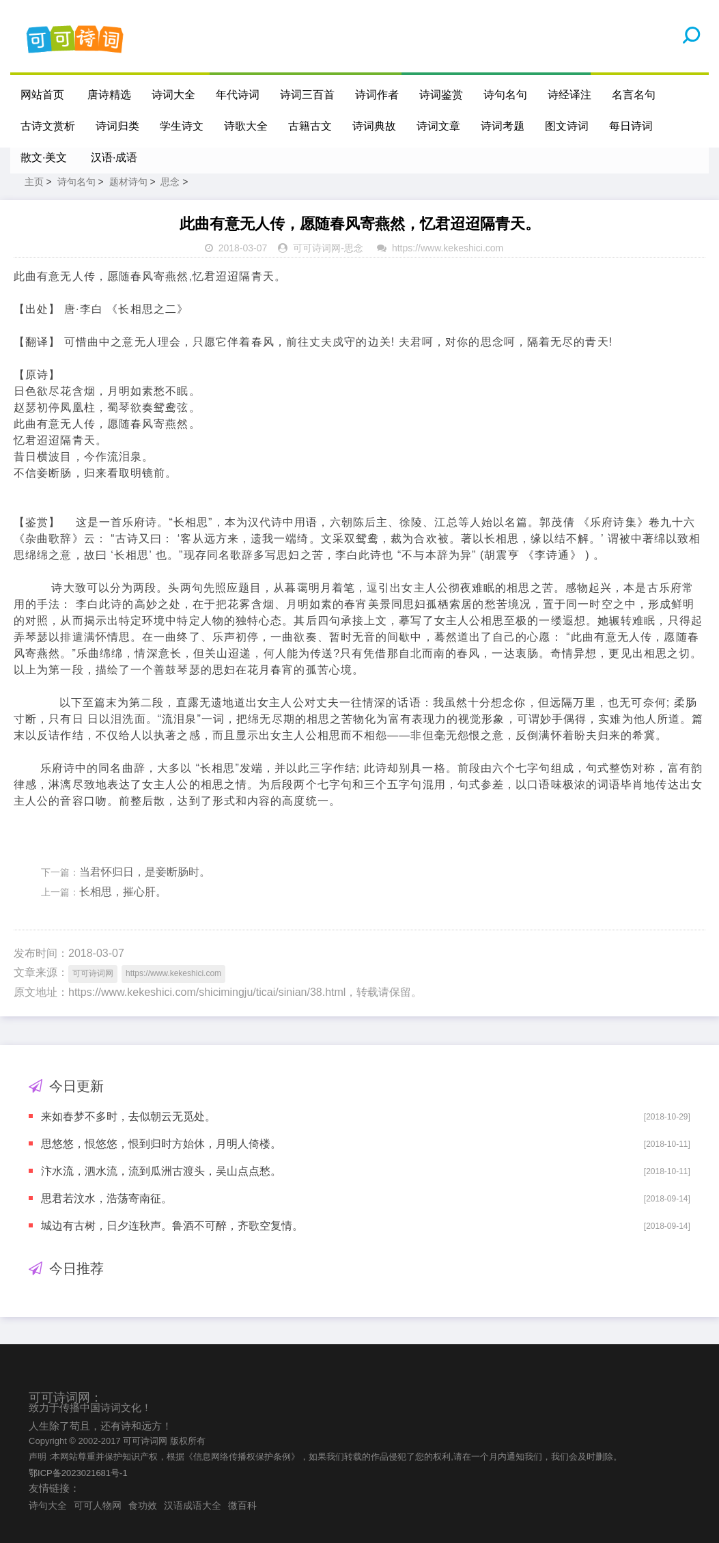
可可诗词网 (317, 247)
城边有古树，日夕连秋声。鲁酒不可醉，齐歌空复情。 (172, 1226)
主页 (34, 181)
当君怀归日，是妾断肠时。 (144, 872)
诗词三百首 (307, 94)
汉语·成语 (114, 157)
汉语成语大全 (192, 1505)
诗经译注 (569, 94)
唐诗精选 (109, 94)
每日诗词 (631, 126)
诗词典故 (374, 126)
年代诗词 (237, 94)
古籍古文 (310, 126)
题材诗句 (128, 181)
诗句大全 (48, 1505)
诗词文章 (438, 126)
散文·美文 (43, 157)
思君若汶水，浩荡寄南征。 (106, 1198)
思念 (170, 181)
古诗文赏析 (47, 126)
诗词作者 (377, 94)
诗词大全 (173, 94)
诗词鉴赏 (441, 94)
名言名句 (633, 94)
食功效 (142, 1505)
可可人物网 (98, 1505)
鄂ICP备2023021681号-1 (78, 1473)
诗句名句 (505, 94)
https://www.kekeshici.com (447, 247)
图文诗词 (567, 126)
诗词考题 (502, 126)
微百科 (242, 1505)
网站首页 (42, 94)
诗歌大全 (246, 126)
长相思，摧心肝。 (123, 892)
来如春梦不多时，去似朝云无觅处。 (128, 1116)
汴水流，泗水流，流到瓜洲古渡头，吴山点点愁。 (161, 1171)
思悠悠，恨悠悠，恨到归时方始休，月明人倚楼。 (161, 1144)
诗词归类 (117, 126)
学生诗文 (181, 126)
